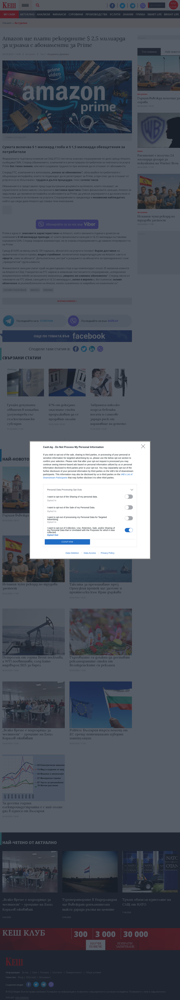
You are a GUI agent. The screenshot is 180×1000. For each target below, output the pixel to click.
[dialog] (90, 500)
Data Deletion (72, 553)
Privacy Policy (107, 553)
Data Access (90, 553)
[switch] (129, 497)
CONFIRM (67, 542)
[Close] (144, 447)
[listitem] (90, 489)
